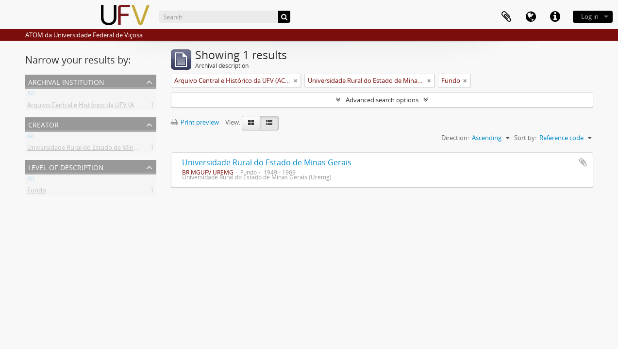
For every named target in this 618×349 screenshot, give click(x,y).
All (30, 95)
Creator (43, 123)
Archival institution (66, 81)
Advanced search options (382, 99)
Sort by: (525, 137)
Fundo (36, 192)
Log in (590, 16)
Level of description (66, 166)
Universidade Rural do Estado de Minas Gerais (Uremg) (105, 149)
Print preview (195, 122)
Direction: (455, 137)
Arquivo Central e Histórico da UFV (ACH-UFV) (92, 106)
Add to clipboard (583, 162)
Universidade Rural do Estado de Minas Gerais (266, 162)
